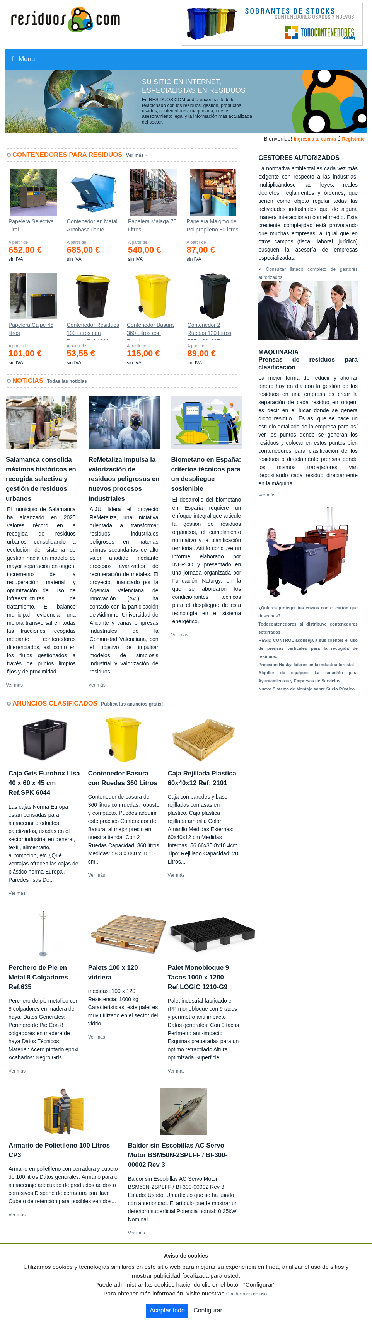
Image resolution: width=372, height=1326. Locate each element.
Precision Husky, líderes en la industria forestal (306, 664)
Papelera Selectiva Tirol (31, 225)
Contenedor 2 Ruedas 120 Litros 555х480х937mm (210, 331)
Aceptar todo (167, 1310)
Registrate (353, 139)
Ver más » (137, 155)
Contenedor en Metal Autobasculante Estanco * (92, 227)
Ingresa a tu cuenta (315, 139)
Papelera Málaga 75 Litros (152, 225)
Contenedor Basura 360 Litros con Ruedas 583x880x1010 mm (150, 331)
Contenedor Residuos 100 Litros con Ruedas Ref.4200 (93, 331)
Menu (23, 59)
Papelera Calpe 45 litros (31, 329)
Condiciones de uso (246, 1294)
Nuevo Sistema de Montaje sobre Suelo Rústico (306, 689)
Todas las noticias (67, 381)
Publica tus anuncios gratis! (132, 704)
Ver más (14, 685)
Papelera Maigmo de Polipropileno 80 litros (213, 225)
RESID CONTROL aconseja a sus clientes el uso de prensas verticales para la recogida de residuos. (308, 648)
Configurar (207, 1310)
